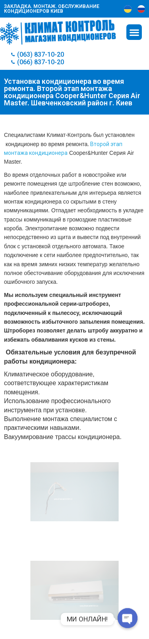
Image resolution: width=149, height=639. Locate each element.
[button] (134, 32)
